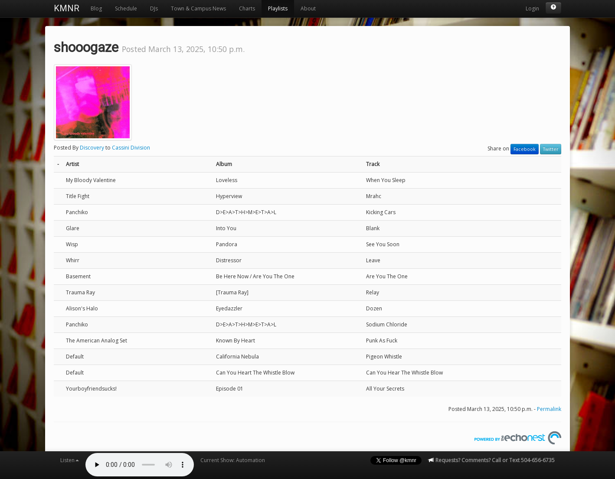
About (308, 8)
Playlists (278, 8)
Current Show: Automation (232, 460)
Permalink (549, 409)
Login (532, 8)
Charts (247, 8)
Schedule (126, 8)
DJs (154, 8)
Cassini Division (131, 147)
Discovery (92, 147)
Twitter (550, 149)
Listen (69, 460)
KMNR (66, 8)
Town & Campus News (198, 8)
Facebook (525, 149)
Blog (96, 8)
